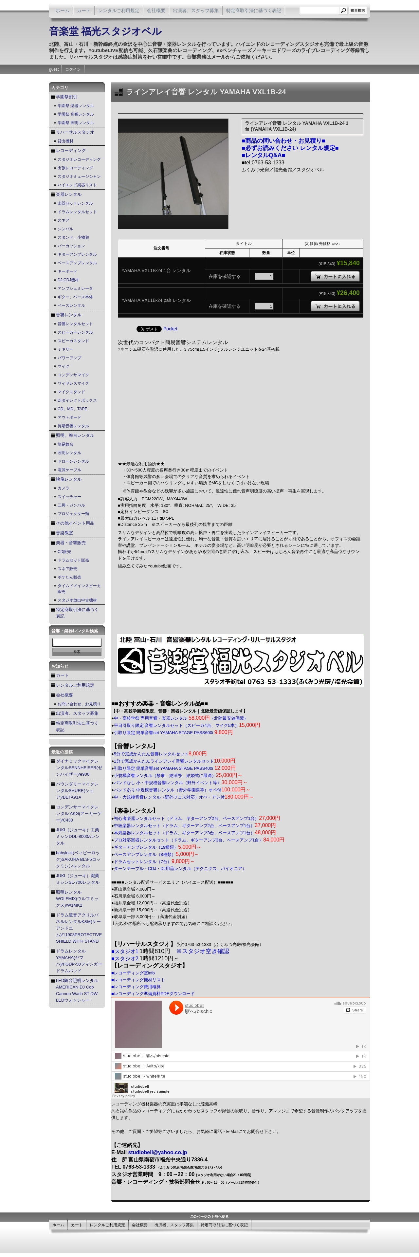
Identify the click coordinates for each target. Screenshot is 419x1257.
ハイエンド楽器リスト (77, 185)
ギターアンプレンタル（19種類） (158, 847)
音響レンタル (69, 314)
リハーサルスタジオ (75, 132)
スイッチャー (69, 496)
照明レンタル (69, 453)
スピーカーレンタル (75, 332)
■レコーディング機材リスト (138, 979)
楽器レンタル (69, 194)
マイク (63, 366)
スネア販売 (67, 568)
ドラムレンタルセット (77, 212)
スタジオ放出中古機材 (77, 600)
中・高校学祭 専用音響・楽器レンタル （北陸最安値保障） (181, 718)
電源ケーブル (69, 470)
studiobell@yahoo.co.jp (157, 1152)
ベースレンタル (71, 305)
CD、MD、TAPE (72, 409)
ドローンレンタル (73, 461)
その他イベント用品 (75, 523)
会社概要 (156, 10)
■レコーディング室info (133, 972)
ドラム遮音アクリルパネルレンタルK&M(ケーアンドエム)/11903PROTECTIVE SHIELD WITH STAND (79, 928)
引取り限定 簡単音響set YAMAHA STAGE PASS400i (175, 768)
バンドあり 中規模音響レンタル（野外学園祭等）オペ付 (182, 789)
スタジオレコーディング (79, 159)
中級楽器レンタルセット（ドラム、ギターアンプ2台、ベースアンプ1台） (195, 825)
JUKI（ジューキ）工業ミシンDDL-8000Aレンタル (78, 836)
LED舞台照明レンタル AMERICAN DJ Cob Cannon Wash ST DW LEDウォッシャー (77, 990)
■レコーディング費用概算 (136, 986)
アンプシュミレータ (75, 288)
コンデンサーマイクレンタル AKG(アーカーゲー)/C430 (78, 813)
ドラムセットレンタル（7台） (154, 861)
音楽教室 (64, 532)
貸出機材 (65, 141)
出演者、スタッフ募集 (196, 10)
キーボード (67, 271)
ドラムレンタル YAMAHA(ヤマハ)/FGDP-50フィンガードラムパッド (79, 961)
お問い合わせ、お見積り (79, 704)
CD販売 (64, 551)
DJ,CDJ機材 (68, 280)
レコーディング (71, 150)
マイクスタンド (71, 392)
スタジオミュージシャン (79, 176)
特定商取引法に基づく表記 (253, 10)
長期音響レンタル (73, 426)
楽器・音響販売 (71, 542)
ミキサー (65, 349)
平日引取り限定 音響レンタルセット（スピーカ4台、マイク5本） (187, 725)
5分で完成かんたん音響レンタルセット (160, 753)
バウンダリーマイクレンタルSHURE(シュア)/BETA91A (77, 791)
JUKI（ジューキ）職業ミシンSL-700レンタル (78, 879)
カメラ (63, 488)
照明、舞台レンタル (75, 435)
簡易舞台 (65, 444)
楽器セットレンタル (75, 203)
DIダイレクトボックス (77, 400)
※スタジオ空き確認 (202, 951)
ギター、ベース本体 (75, 297)
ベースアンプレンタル (77, 263)
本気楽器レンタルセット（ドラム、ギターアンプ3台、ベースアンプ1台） (195, 832)
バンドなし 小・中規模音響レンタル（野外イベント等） (181, 782)
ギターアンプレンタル (77, 254)
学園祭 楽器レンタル (76, 105)
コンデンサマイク (73, 375)
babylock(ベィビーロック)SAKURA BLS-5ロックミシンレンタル (78, 859)
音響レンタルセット (75, 324)
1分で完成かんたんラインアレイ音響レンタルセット (174, 761)
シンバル (65, 229)
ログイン (73, 69)
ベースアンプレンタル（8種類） (156, 854)
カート (84, 10)
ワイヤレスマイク (73, 383)
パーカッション (71, 246)
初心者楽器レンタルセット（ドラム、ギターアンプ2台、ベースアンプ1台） (197, 818)
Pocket (170, 328)
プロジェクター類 (73, 513)
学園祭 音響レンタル (76, 114)
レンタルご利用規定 (118, 10)
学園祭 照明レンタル (76, 122)
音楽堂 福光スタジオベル (105, 31)
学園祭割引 (66, 96)
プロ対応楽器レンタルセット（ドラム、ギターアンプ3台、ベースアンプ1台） (199, 840)
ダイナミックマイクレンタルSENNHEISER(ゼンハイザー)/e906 (79, 768)
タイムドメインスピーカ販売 (79, 588)
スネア (63, 220)
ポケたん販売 (69, 577)
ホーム (62, 10)
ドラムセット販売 (73, 560)
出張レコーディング (75, 168)
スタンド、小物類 (73, 237)
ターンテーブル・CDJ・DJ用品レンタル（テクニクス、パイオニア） (180, 868)
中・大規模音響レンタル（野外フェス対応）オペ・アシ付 (184, 797)
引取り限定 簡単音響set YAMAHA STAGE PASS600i (173, 732)
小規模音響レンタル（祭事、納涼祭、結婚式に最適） (178, 775)
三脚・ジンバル (71, 505)
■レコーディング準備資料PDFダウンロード (153, 993)
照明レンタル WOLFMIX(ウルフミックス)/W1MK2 (77, 899)
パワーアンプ (69, 358)
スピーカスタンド (73, 341)
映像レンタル (69, 479)
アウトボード (69, 417)
